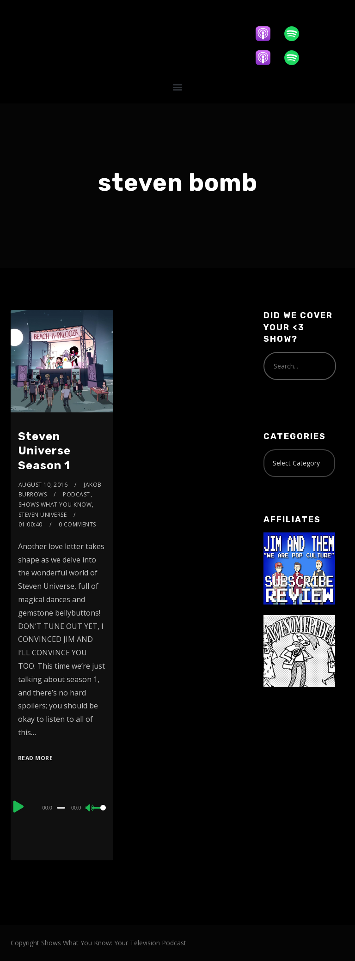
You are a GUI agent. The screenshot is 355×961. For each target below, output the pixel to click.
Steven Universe (42, 515)
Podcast (76, 494)
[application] (62, 807)
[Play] (19, 806)
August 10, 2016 (43, 485)
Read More (35, 758)
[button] (177, 86)
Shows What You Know (55, 504)
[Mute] (90, 808)
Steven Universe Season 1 (44, 450)
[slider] (61, 808)
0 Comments (77, 524)
